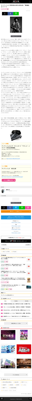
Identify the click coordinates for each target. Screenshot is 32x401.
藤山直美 (16, 382)
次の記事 (28, 244)
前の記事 (4, 244)
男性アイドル (23, 382)
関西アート (4, 387)
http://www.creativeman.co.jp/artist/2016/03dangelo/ (12, 176)
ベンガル (23, 384)
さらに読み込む (20, 374)
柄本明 (17, 384)
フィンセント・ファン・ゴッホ (9, 390)
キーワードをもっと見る (26, 393)
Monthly (26, 301)
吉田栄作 (10, 384)
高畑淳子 (4, 384)
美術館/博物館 (12, 387)
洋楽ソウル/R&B (6, 251)
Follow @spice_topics (16, 222)
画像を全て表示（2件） (16, 36)
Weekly (16, 301)
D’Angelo (14, 251)
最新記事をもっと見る (19, 323)
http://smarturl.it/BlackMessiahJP (13, 158)
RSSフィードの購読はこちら (20, 211)
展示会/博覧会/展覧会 (7, 382)
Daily (5, 301)
